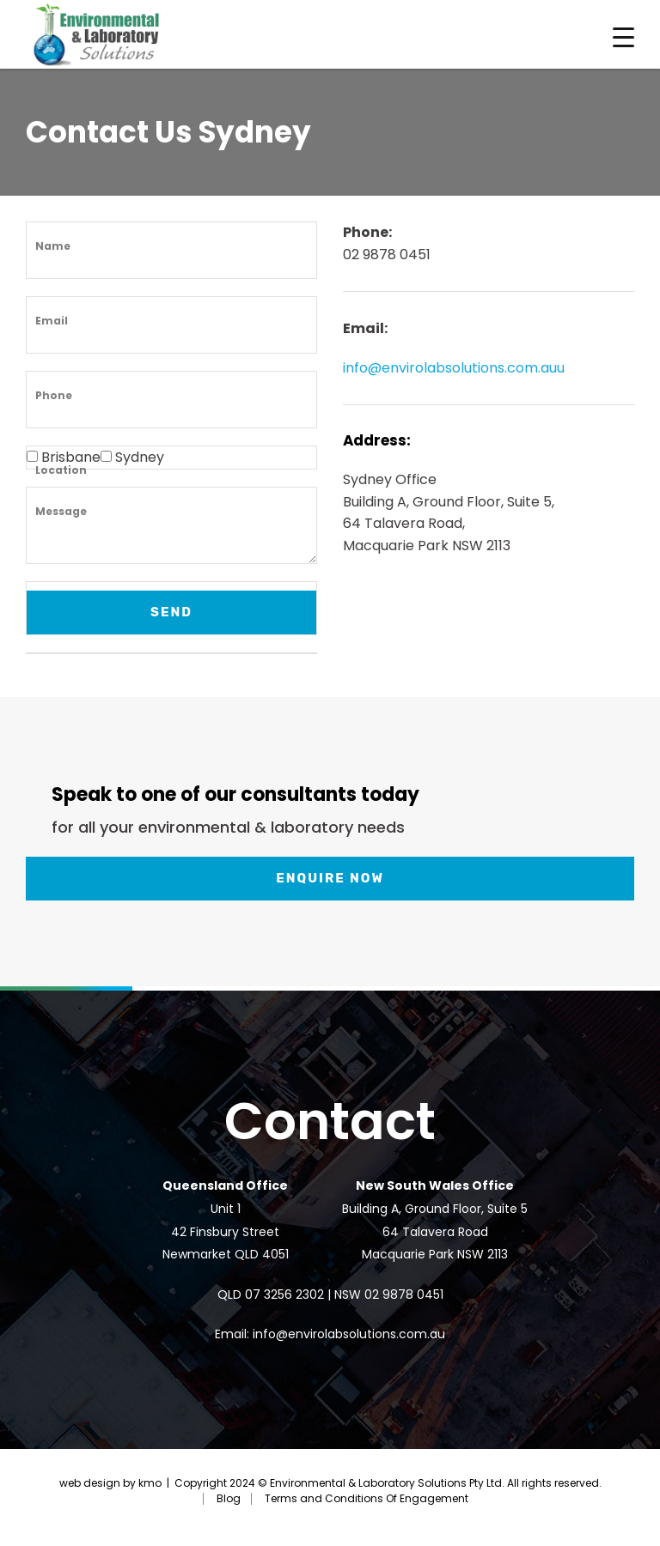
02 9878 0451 (403, 1294)
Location (61, 470)
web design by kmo (110, 1483)
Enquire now (330, 878)
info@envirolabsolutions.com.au (349, 1334)
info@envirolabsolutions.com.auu (454, 368)
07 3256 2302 (284, 1294)
